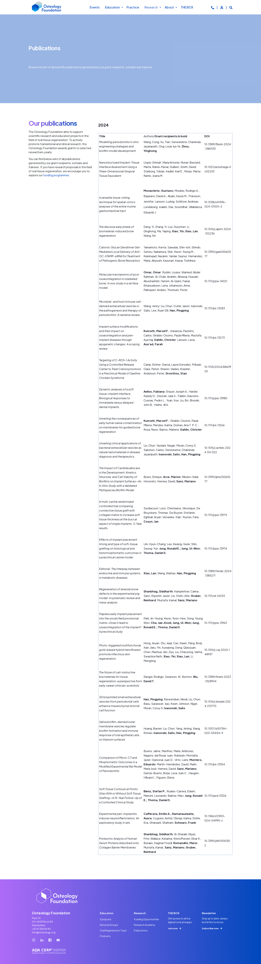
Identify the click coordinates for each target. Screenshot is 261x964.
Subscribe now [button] (210, 928)
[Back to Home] (47, 7)
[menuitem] (122, 7)
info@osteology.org (43, 932)
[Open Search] (230, 7)
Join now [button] (173, 928)
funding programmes (56, 175)
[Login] (222, 7)
